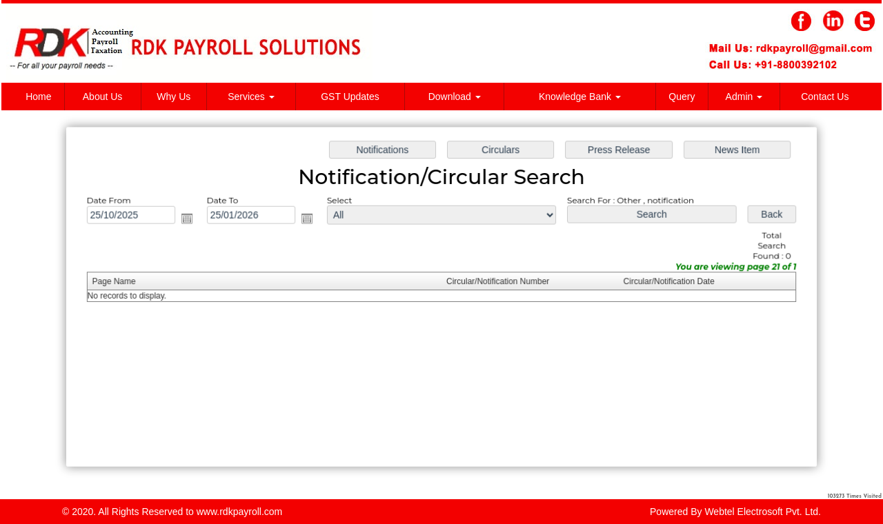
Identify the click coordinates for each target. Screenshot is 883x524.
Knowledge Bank (580, 96)
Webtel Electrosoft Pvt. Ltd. (762, 511)
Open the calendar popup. (191, 220)
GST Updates (350, 96)
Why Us (173, 96)
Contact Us (825, 96)
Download (454, 96)
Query (681, 96)
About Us (103, 96)
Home (38, 96)
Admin (744, 96)
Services (251, 96)
